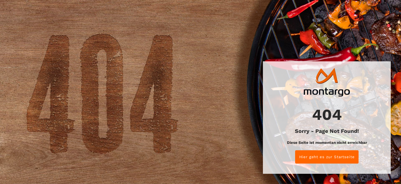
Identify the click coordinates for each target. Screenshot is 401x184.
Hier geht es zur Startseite (327, 157)
